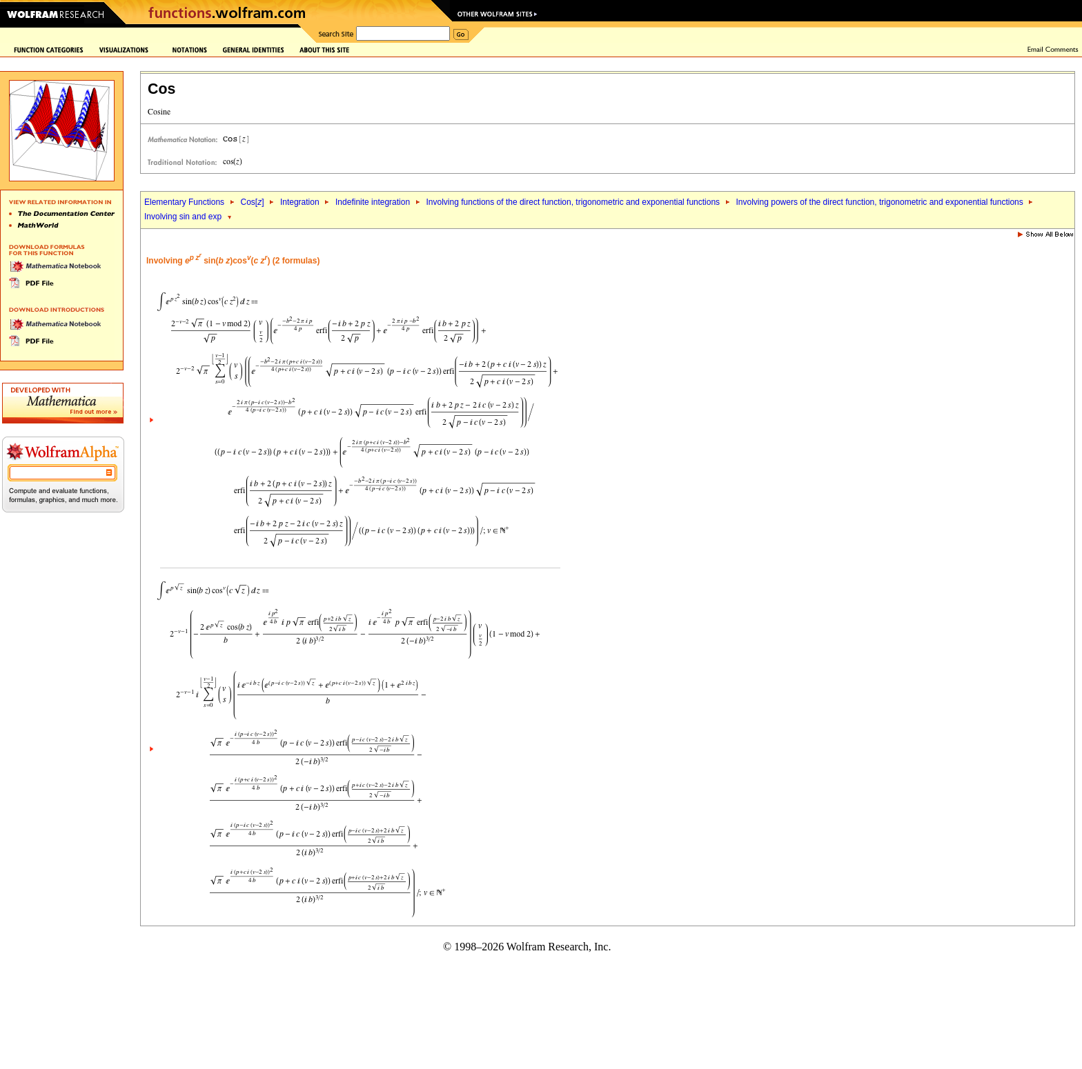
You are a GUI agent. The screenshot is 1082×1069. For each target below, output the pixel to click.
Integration (299, 202)
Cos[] (252, 202)
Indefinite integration (372, 202)
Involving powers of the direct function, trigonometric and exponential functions (879, 202)
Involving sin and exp (183, 216)
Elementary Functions (184, 202)
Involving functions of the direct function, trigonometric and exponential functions (573, 202)
